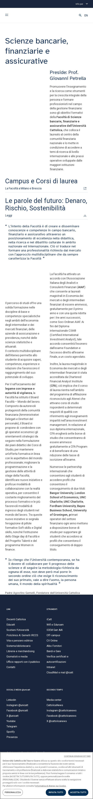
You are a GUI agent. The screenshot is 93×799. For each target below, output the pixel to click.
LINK (8, 609)
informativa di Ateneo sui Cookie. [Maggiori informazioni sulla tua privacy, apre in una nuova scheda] (50, 786)
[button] (80, 15)
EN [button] (86, 15)
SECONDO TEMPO (55, 690)
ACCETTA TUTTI (78, 792)
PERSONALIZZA (13, 792)
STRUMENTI (52, 609)
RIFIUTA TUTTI (56, 792)
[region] (46, 775)
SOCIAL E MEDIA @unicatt (18, 690)
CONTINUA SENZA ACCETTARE (77, 756)
